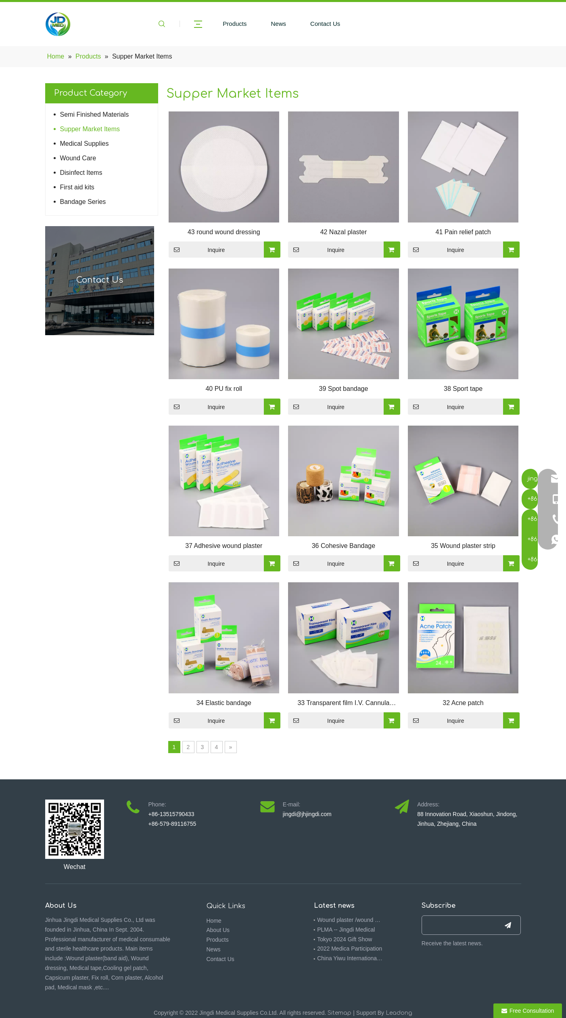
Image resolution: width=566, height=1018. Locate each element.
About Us (218, 930)
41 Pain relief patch (463, 232)
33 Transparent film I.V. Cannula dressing (343, 703)
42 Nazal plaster (343, 232)
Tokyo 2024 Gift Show (344, 939)
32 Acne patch (463, 702)
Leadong (399, 1013)
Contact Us (325, 23)
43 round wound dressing (224, 232)
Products (234, 23)
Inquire (197, 249)
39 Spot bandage (343, 388)
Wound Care (78, 158)
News (278, 23)
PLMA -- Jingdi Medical (346, 929)
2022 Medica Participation (349, 948)
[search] (457, 925)
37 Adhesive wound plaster (223, 545)
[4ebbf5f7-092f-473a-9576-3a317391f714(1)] (74, 829)
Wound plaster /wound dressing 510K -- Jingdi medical (350, 920)
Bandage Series (83, 201)
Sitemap (339, 1013)
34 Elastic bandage (223, 702)
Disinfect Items (81, 172)
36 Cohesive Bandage (343, 545)
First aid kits (77, 187)
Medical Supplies (84, 143)
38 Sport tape (463, 388)
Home (214, 920)
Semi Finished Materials (94, 114)
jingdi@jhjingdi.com (307, 814)
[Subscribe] (508, 925)
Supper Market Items (90, 129)
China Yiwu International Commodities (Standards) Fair (350, 958)
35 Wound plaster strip (463, 545)
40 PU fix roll (223, 388)
